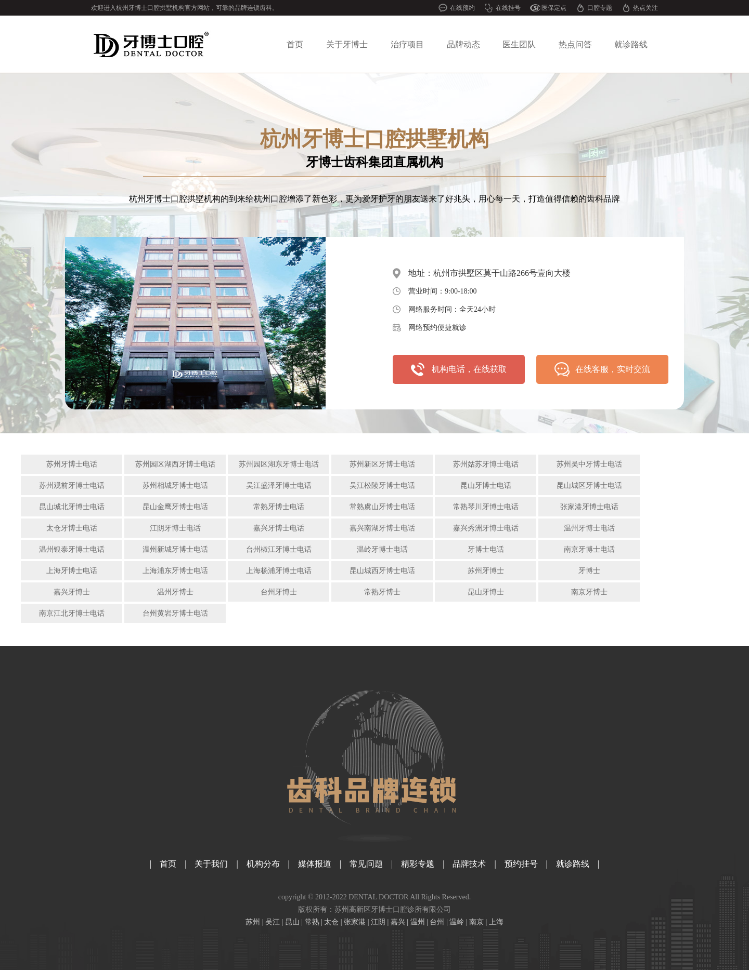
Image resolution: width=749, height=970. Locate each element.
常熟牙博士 (382, 592)
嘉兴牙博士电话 (278, 528)
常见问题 (366, 863)
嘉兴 (398, 922)
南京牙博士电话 (589, 549)
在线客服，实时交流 (612, 369)
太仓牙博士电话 (71, 528)
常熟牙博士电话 (278, 507)
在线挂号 (508, 7)
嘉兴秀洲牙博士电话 (486, 528)
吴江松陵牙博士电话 (382, 485)
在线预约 (462, 7)
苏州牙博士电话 (71, 464)
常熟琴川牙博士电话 (486, 507)
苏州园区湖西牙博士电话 (175, 464)
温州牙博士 (175, 592)
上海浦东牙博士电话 (175, 571)
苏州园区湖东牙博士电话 (279, 464)
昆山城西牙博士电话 (382, 571)
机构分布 (263, 863)
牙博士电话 (486, 549)
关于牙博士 (347, 44)
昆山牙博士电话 (485, 485)
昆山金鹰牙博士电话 (175, 507)
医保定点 (553, 7)
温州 (417, 922)
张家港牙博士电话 (589, 507)
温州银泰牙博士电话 (72, 549)
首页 (295, 44)
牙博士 (589, 571)
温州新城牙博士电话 (175, 549)
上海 (496, 922)
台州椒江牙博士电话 (279, 549)
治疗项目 (407, 44)
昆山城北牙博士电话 (72, 507)
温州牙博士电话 (589, 528)
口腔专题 (599, 7)
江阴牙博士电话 (175, 528)
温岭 (456, 922)
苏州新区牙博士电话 (382, 464)
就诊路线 (631, 44)
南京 (476, 922)
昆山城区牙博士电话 (589, 485)
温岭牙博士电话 (382, 549)
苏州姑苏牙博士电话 (486, 464)
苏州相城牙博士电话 (175, 485)
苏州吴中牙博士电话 (589, 464)
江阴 (378, 922)
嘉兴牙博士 (72, 592)
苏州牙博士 (486, 571)
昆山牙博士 (486, 592)
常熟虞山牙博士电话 (382, 507)
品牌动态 (463, 44)
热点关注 (645, 7)
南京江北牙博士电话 (72, 613)
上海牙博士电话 (71, 571)
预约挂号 (521, 863)
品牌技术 (469, 863)
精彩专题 (417, 863)
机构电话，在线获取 (469, 369)
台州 (437, 922)
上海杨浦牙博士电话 (279, 571)
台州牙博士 (279, 592)
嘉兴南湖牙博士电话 (382, 528)
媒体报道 (314, 863)
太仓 (331, 922)
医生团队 (519, 44)
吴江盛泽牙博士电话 (279, 485)
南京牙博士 (589, 592)
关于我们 (211, 863)
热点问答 (575, 44)
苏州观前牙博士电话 (72, 485)
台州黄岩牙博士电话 (175, 613)
